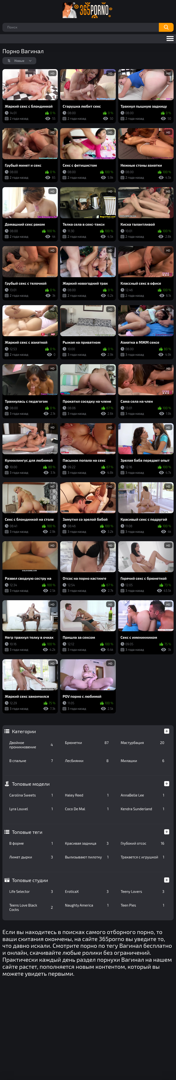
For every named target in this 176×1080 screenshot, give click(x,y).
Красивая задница (87, 843)
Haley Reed (87, 795)
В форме (31, 843)
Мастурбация (142, 742)
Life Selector (31, 891)
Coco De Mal (87, 809)
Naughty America (87, 905)
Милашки (142, 760)
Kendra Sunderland (142, 809)
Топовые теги (27, 832)
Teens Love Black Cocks (31, 907)
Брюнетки (87, 742)
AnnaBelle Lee (142, 795)
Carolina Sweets (31, 795)
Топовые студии (30, 880)
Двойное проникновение (31, 744)
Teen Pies (142, 905)
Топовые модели (31, 784)
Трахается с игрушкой (142, 857)
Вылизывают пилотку (87, 857)
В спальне (31, 760)
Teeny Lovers (142, 891)
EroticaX (87, 891)
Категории (24, 731)
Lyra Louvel (31, 809)
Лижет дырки (31, 857)
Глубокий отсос (142, 843)
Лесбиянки (87, 760)
